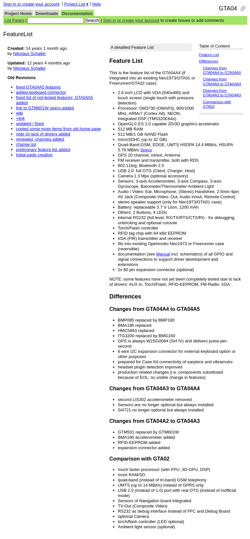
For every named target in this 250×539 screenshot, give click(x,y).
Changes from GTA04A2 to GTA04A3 (222, 92)
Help (96, 4)
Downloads (46, 13)
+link (20, 118)
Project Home (18, 13)
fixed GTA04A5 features (38, 87)
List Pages (14, 20)
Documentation (77, 13)
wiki (19, 113)
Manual (163, 254)
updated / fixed (30, 123)
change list (26, 144)
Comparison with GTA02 (217, 104)
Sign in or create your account (31, 4)
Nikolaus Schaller (29, 53)
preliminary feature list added (43, 149)
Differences (208, 61)
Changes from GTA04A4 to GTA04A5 (222, 70)
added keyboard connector (41, 92)
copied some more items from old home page (58, 128)
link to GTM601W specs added (45, 107)
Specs (146, 149)
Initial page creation (34, 154)
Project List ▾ (76, 4)
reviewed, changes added (40, 139)
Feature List (209, 54)
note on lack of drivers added (43, 133)
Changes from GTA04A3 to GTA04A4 (222, 81)
